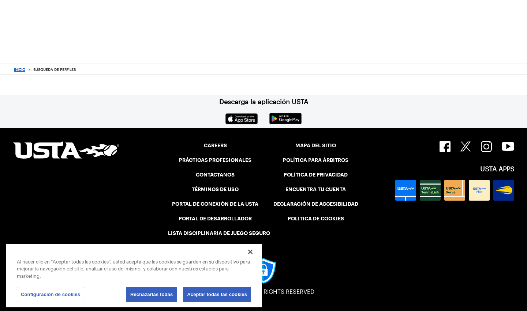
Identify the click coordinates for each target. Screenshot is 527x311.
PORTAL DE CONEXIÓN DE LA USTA (215, 204)
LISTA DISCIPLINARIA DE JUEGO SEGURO (219, 233)
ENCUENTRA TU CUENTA (315, 189)
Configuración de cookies (50, 294)
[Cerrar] (250, 252)
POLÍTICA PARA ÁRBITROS (315, 160)
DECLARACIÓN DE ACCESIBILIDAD (315, 204)
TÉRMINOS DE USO (215, 189)
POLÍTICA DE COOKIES (316, 218)
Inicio (19, 70)
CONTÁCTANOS (215, 175)
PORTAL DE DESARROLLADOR (215, 218)
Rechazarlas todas (151, 294)
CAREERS (215, 145)
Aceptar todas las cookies (217, 294)
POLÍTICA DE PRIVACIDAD (316, 175)
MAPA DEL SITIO (315, 145)
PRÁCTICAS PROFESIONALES (215, 160)
